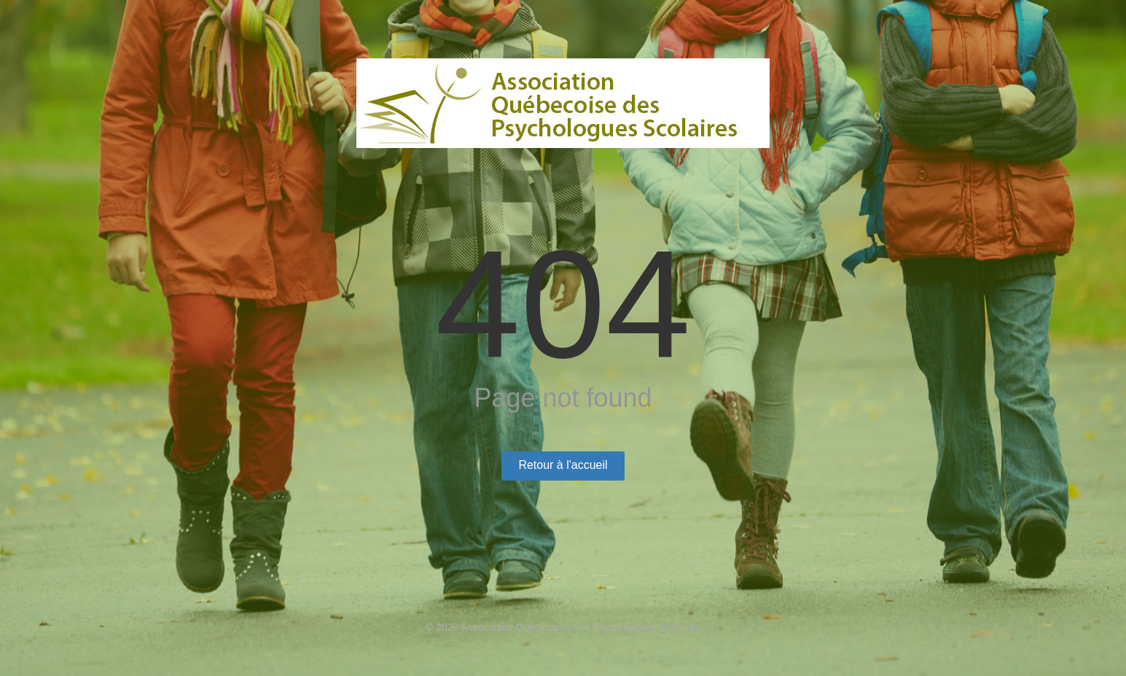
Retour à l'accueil (562, 465)
